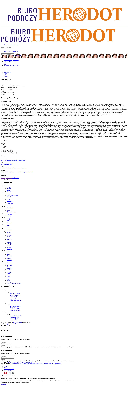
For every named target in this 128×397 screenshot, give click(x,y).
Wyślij (2, 345)
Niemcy (6, 76)
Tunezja (9, 275)
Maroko (9, 242)
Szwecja (9, 269)
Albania (9, 187)
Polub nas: (3, 49)
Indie (8, 225)
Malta (8, 240)
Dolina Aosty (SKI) (14, 317)
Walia (8, 279)
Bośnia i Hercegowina (12, 195)
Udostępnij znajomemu (6, 178)
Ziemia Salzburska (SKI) (16, 300)
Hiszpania (9, 223)
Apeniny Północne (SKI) (16, 315)
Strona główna (7, 72)
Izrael (8, 227)
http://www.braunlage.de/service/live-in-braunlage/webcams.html (17, 172)
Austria (9, 191)
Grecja (8, 218)
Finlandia (9, 214)
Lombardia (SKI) (14, 318)
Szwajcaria (9, 268)
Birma (8, 194)
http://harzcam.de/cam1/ (6, 164)
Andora (9, 188)
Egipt (8, 210)
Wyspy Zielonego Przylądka (14, 283)
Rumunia (9, 260)
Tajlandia (9, 272)
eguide (5, 73)
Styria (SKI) (13, 298)
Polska (8, 254)
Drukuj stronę (15, 178)
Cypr (8, 202)
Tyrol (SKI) (12, 299)
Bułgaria (9, 196)
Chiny (8, 199)
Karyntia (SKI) (13, 296)
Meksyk (9, 245)
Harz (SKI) (12, 307)
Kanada (9, 232)
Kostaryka (9, 235)
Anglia (8, 190)
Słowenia (9, 264)
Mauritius (9, 243)
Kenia (8, 234)
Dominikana (10, 207)
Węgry (8, 280)
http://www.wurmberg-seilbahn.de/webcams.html (13, 160)
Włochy (9, 282)
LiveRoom (3, 384)
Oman (8, 251)
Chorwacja (9, 201)
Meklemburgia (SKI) (15, 310)
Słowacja (9, 262)
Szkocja (9, 266)
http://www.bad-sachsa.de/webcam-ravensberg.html (13, 168)
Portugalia (9, 255)
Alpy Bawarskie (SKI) (15, 306)
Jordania (9, 229)
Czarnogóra (10, 203)
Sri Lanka (9, 265)
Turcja (8, 276)
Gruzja (8, 220)
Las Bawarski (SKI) (15, 309)
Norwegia (9, 249)
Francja (9, 216)
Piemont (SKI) (13, 320)
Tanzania (9, 273)
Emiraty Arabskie (11, 212)
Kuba (8, 236)
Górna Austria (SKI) (15, 295)
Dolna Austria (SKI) (15, 293)
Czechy (9, 205)
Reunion (9, 258)
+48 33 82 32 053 (17, 55)
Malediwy (9, 239)
